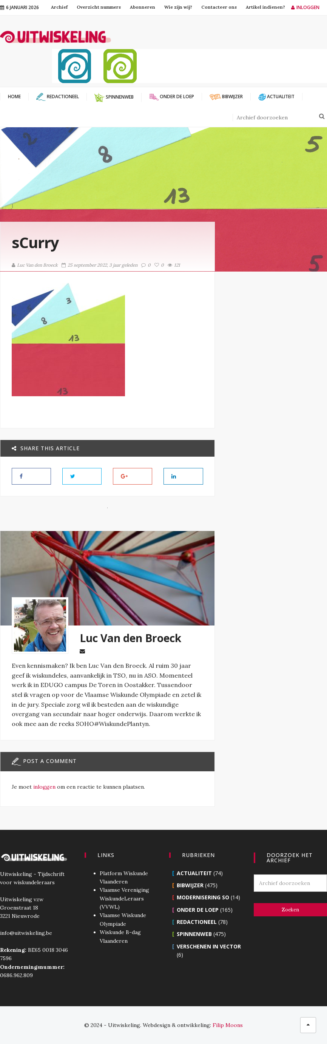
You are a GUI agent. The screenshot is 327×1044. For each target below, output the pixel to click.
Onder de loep (198, 909)
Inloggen (305, 7)
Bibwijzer (190, 885)
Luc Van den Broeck (35, 265)
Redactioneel (197, 921)
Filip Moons (228, 1025)
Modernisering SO (203, 897)
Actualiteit (194, 873)
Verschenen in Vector (209, 946)
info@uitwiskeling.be (26, 933)
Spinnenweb (194, 933)
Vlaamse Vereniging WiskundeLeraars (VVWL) (124, 898)
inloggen (44, 786)
